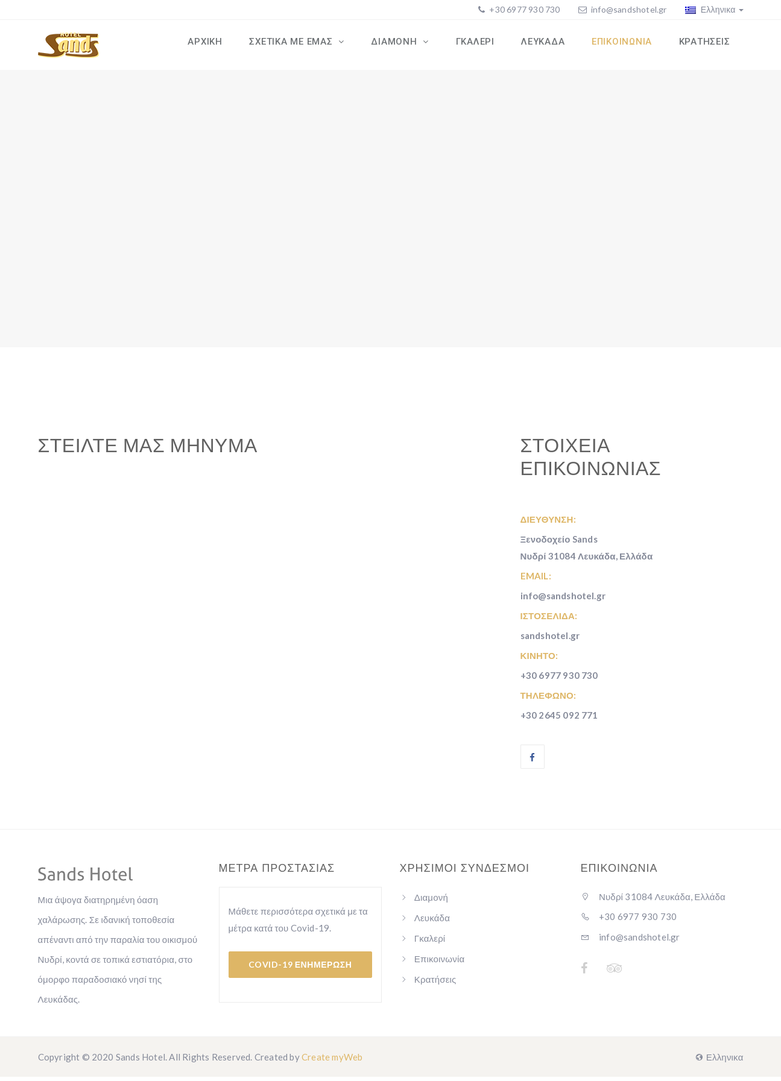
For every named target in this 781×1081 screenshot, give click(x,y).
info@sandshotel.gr (629, 9)
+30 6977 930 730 (523, 9)
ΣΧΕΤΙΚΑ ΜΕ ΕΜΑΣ (307, 44)
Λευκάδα (432, 921)
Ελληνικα (714, 9)
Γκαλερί (430, 942)
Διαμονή (431, 901)
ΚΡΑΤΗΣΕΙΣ (706, 44)
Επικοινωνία (439, 962)
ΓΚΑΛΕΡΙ (484, 44)
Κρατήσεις (435, 983)
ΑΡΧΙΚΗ (222, 44)
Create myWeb (332, 1061)
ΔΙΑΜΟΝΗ (407, 44)
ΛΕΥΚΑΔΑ (549, 44)
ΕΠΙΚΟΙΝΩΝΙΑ (626, 44)
